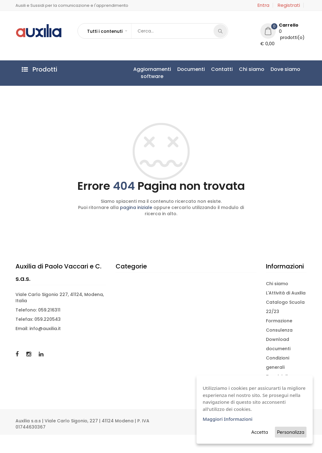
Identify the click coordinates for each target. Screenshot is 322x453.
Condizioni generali (277, 362)
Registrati (289, 5)
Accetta (259, 432)
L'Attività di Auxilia (286, 293)
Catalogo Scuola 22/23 (285, 307)
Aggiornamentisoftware (152, 73)
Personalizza (290, 432)
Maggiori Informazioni (228, 419)
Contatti (222, 69)
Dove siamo (285, 69)
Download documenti (278, 344)
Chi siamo (251, 69)
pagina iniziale (136, 207)
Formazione (279, 321)
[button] (107, 31)
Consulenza (279, 330)
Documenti (191, 69)
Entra (263, 5)
